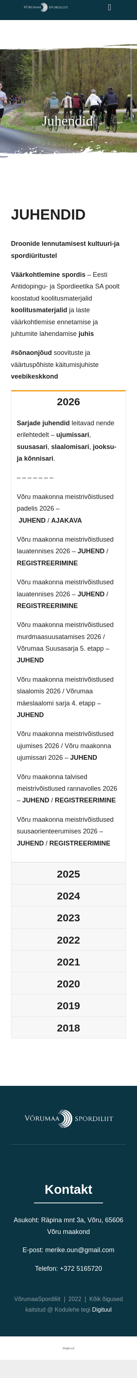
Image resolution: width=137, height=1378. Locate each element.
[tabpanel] (68, 637)
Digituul (101, 1310)
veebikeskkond (34, 376)
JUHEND (32, 520)
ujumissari (72, 434)
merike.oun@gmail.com (79, 1250)
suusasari (32, 446)
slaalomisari (70, 446)
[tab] (68, 401)
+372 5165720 (81, 1268)
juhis (86, 333)
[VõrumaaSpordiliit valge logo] (46, 5)
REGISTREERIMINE (47, 563)
